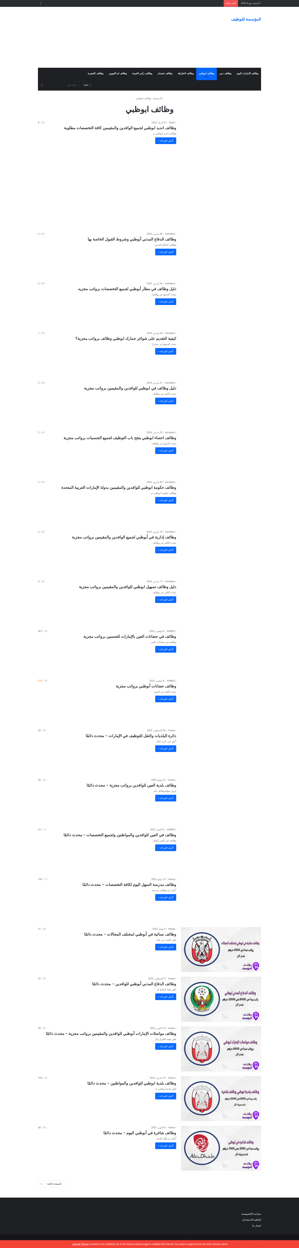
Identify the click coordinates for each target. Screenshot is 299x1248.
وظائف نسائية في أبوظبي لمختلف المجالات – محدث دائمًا (130, 934)
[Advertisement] (111, 37)
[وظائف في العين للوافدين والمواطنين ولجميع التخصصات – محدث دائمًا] (221, 850)
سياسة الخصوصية (251, 1213)
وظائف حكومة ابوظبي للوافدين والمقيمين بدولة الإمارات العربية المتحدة (118, 487)
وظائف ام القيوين (118, 73)
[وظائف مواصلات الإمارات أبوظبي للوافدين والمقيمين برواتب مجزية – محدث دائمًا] (221, 1048)
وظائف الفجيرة (95, 73)
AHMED (171, 631)
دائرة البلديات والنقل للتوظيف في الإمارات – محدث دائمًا (131, 736)
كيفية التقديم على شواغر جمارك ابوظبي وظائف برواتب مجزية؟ (125, 338)
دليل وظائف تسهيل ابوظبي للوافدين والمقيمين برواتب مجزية (127, 587)
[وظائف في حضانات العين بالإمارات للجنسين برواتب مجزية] (221, 651)
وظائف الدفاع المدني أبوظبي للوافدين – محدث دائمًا (134, 984)
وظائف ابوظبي (206, 73)
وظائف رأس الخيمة (142, 73)
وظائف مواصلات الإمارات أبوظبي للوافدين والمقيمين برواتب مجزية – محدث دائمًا (111, 1033)
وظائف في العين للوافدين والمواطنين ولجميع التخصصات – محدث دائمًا (119, 835)
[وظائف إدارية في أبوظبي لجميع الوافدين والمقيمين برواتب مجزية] (221, 552)
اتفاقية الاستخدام (251, 1219)
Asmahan (170, 234)
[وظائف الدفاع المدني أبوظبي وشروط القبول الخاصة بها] (221, 254)
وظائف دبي (225, 73)
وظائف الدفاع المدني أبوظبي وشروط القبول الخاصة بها (132, 239)
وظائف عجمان (165, 73)
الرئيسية (158, 98)
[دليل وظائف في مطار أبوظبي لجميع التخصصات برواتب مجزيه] (221, 304)
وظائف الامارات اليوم (247, 73)
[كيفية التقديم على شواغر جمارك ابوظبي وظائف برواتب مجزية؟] (221, 353)
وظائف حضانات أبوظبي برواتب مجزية (146, 686)
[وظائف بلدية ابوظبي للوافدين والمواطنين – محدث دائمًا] (221, 1098)
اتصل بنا (256, 1225)
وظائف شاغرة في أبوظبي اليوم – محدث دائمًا (139, 1133)
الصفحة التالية (51, 1183)
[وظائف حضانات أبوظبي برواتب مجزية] (221, 701)
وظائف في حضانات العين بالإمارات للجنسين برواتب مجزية (129, 636)
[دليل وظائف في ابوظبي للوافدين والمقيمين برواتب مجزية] (221, 403)
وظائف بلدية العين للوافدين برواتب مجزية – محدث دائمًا (131, 785)
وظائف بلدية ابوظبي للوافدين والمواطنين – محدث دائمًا (131, 1083)
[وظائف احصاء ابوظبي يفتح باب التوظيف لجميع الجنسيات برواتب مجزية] (221, 453)
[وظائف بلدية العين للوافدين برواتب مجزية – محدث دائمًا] (221, 800)
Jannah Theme (80, 1244)
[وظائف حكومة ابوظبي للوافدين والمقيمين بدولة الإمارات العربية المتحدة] (221, 502)
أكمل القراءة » (165, 140)
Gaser (172, 122)
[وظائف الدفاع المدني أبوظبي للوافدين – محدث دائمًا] (221, 999)
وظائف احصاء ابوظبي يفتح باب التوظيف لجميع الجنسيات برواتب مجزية (119, 438)
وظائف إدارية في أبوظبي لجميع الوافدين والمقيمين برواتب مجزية (124, 537)
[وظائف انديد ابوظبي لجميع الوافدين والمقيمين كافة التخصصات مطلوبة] (221, 143)
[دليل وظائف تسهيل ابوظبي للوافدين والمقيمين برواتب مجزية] (221, 602)
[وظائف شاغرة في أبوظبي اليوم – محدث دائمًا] (221, 1148)
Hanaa (171, 730)
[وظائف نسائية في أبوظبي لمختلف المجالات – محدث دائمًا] (221, 949)
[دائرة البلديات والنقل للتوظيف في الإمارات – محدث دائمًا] (221, 751)
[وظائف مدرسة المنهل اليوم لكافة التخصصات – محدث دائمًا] (221, 899)
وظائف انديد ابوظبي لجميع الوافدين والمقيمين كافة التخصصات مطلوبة (120, 128)
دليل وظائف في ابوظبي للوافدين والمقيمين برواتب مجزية (130, 388)
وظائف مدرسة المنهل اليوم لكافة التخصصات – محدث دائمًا (129, 884)
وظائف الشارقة (186, 73)
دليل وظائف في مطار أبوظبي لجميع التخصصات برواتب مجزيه (127, 289)
